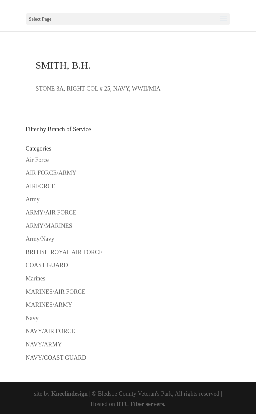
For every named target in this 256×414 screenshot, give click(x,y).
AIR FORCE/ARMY (51, 173)
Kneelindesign (69, 393)
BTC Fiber (130, 404)
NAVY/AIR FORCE (50, 331)
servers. (155, 404)
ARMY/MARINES (49, 225)
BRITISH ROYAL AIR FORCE (64, 252)
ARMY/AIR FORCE (51, 212)
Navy (32, 318)
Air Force (37, 160)
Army (33, 199)
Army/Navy (40, 238)
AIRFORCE (40, 186)
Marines (35, 278)
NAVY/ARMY (44, 344)
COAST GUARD (47, 265)
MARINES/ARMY (49, 304)
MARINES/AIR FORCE (56, 291)
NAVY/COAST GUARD (56, 357)
